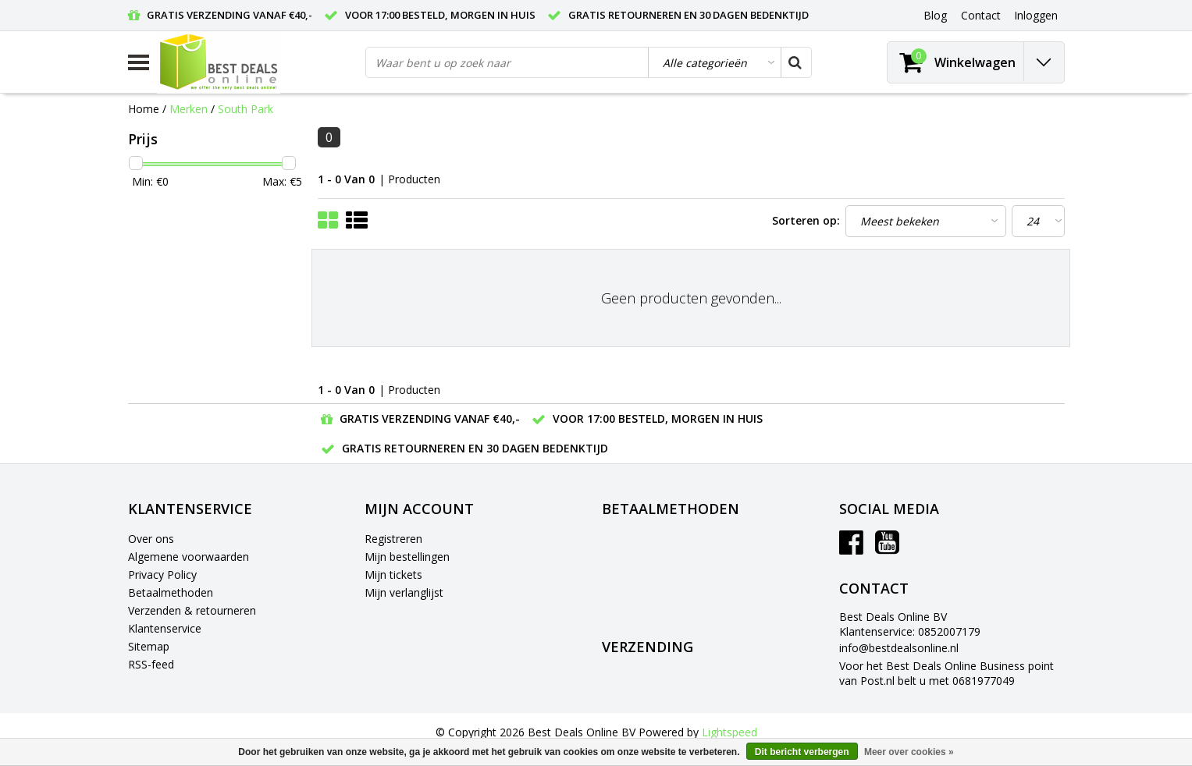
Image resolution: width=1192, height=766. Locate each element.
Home (143, 108)
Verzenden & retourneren (192, 610)
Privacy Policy (162, 574)
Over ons (151, 538)
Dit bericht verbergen (802, 751)
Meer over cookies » (909, 751)
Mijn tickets (393, 574)
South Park (245, 108)
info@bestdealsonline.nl (899, 647)
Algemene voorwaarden (188, 556)
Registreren (393, 538)
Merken (188, 108)
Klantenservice (164, 628)
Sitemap (148, 646)
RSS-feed (151, 664)
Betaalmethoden (170, 592)
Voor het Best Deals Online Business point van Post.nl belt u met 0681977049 (946, 673)
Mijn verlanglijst (404, 592)
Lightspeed (729, 732)
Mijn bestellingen (407, 556)
